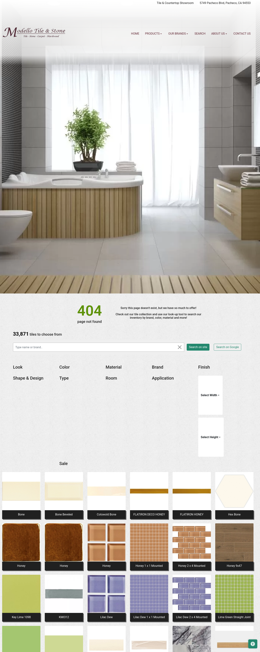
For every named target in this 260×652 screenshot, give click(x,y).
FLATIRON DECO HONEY (149, 514)
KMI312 (64, 617)
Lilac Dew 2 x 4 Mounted (191, 617)
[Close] (179, 347)
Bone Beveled (64, 514)
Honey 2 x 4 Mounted (191, 566)
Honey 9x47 (234, 566)
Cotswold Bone (106, 514)
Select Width (209, 395)
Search (199, 33)
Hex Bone (234, 514)
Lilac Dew (106, 617)
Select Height (210, 437)
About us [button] (218, 33)
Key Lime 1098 (21, 617)
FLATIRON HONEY (191, 514)
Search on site (198, 347)
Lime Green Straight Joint (234, 617)
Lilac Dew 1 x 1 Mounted (149, 617)
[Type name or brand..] (98, 347)
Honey (21, 566)
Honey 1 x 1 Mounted (149, 566)
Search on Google (227, 347)
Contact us (242, 33)
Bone (21, 514)
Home (135, 33)
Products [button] (152, 33)
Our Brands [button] (177, 33)
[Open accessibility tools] (252, 643)
